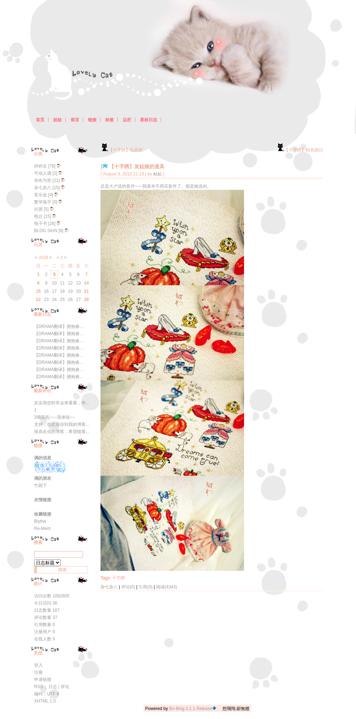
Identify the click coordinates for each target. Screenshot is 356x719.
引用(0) (146, 586)
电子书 (40, 223)
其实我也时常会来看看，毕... (61, 402)
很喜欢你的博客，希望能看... (61, 431)
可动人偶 (42, 173)
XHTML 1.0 (45, 701)
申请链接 (42, 679)
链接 (38, 445)
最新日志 (42, 314)
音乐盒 (40, 194)
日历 (38, 244)
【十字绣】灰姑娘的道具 (136, 166)
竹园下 (40, 485)
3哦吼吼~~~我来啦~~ (54, 417)
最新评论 (42, 390)
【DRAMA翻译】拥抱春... (58, 326)
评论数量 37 (45, 617)
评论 (65, 686)
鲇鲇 (157, 174)
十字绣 (118, 578)
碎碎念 (40, 166)
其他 (38, 652)
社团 (38, 209)
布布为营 (42, 180)
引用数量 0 (44, 624)
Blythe (40, 521)
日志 (52, 686)
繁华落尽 (42, 202)
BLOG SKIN (45, 230)
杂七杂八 (109, 586)
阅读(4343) (166, 586)
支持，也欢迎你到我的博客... (61, 424)
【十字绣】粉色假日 (299, 149)
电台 (38, 216)
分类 (38, 153)
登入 (38, 665)
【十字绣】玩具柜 (121, 149)
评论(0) (128, 586)
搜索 (38, 542)
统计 (38, 583)
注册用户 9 (44, 631)
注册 (38, 672)
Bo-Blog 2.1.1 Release (190, 708)
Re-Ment (42, 528)
